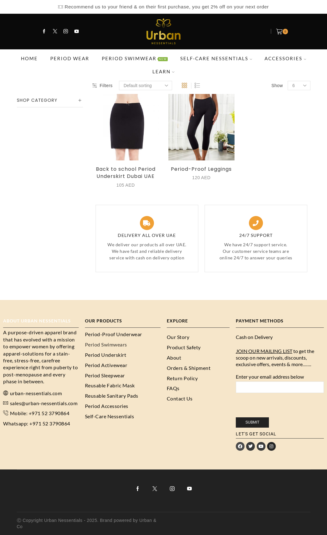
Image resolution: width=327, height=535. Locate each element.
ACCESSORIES (285, 58)
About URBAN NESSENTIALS (37, 320)
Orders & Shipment (189, 368)
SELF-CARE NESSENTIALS (216, 58)
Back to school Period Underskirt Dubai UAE (126, 172)
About (174, 358)
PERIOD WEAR (69, 58)
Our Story (178, 337)
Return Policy (182, 378)
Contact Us (180, 398)
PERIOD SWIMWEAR (135, 58)
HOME (29, 58)
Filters (102, 85)
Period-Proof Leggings (201, 169)
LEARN (163, 71)
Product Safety (184, 347)
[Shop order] (145, 85)
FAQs (173, 388)
